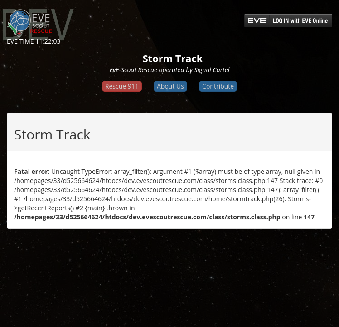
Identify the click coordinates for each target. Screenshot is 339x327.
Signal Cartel (211, 69)
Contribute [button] (218, 86)
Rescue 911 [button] (122, 86)
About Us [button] (170, 86)
